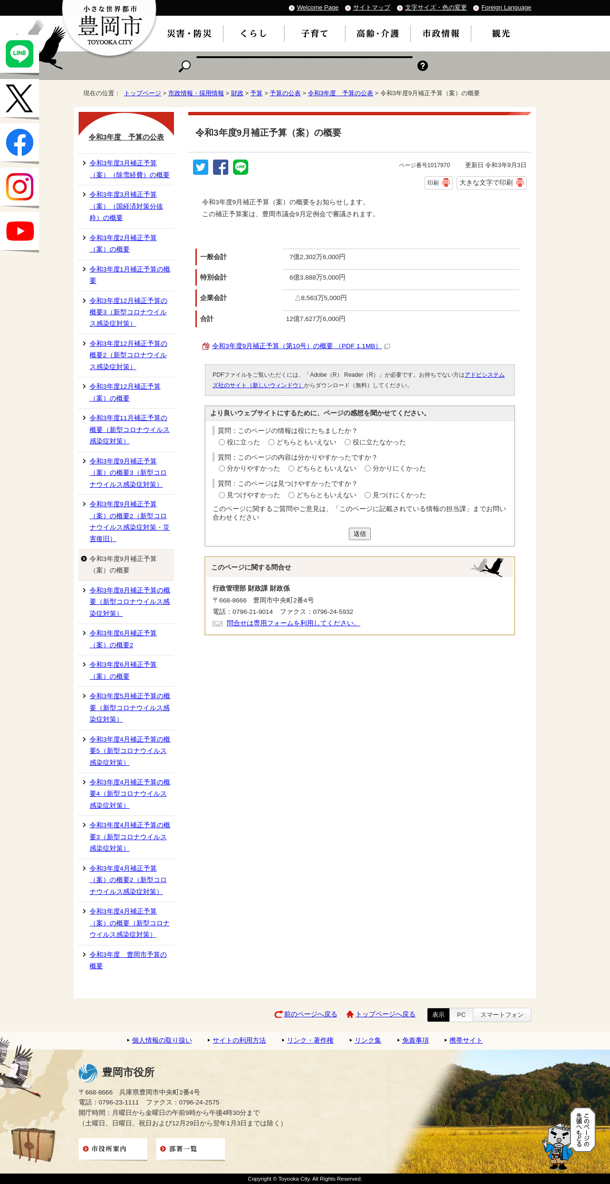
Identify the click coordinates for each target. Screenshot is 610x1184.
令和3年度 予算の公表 (340, 93)
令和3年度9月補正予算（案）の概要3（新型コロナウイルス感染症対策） (128, 473)
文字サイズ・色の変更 (436, 7)
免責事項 (415, 1040)
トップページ (142, 93)
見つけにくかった (399, 495)
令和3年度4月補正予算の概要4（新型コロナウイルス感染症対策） (130, 794)
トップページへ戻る (386, 1014)
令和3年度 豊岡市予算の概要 (128, 960)
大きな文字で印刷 (486, 182)
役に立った (243, 442)
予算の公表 (285, 93)
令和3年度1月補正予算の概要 (130, 275)
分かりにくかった (399, 468)
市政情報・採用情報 (196, 93)
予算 (256, 93)
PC (461, 1014)
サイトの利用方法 (239, 1040)
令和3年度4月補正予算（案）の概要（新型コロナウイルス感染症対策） (130, 923)
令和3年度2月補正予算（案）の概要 (123, 243)
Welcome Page (317, 7)
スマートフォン (502, 1014)
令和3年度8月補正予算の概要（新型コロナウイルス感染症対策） (130, 602)
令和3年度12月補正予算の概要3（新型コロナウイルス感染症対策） (128, 312)
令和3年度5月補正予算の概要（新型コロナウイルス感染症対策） (130, 707)
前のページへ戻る (310, 1014)
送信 (360, 533)
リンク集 (368, 1040)
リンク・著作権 (310, 1040)
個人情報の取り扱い (162, 1040)
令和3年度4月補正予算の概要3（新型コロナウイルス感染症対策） (130, 837)
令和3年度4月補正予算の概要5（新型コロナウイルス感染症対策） (130, 751)
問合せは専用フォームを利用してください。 (293, 623)
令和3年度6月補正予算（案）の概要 (123, 670)
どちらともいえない (306, 442)
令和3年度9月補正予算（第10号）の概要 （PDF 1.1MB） (301, 346)
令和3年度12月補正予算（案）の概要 (125, 392)
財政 (237, 93)
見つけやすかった (253, 495)
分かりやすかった (253, 468)
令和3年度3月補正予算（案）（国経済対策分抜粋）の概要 (126, 206)
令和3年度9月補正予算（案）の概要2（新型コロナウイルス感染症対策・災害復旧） (130, 521)
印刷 (433, 183)
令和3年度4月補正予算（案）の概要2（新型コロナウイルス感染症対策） (128, 880)
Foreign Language (506, 7)
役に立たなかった (379, 442)
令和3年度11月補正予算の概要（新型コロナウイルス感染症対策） (130, 429)
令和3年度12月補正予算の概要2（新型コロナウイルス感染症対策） (128, 355)
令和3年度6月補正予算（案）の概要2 (123, 639)
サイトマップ (371, 7)
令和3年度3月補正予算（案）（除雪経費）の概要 (130, 169)
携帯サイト (466, 1040)
